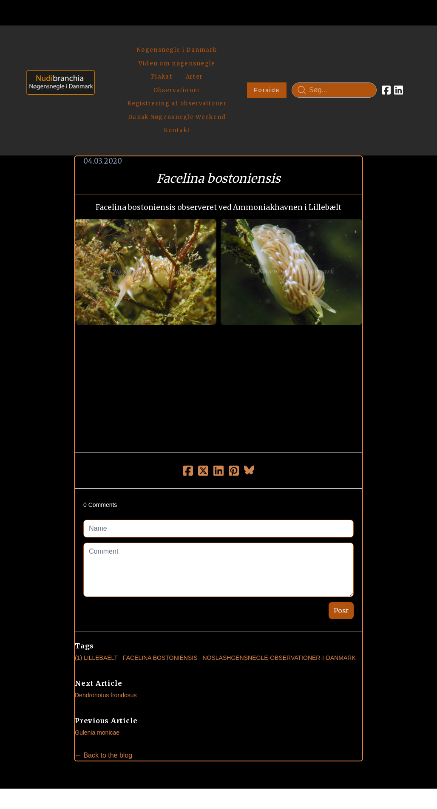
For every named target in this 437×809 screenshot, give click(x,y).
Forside (267, 53)
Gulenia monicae (97, 659)
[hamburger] (105, 41)
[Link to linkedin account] (398, 53)
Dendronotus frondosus (106, 621)
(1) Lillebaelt (96, 584)
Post (341, 537)
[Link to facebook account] (386, 53)
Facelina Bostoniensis (160, 584)
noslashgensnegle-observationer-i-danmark (278, 584)
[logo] (57, 53)
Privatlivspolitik (300, 760)
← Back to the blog (103, 681)
